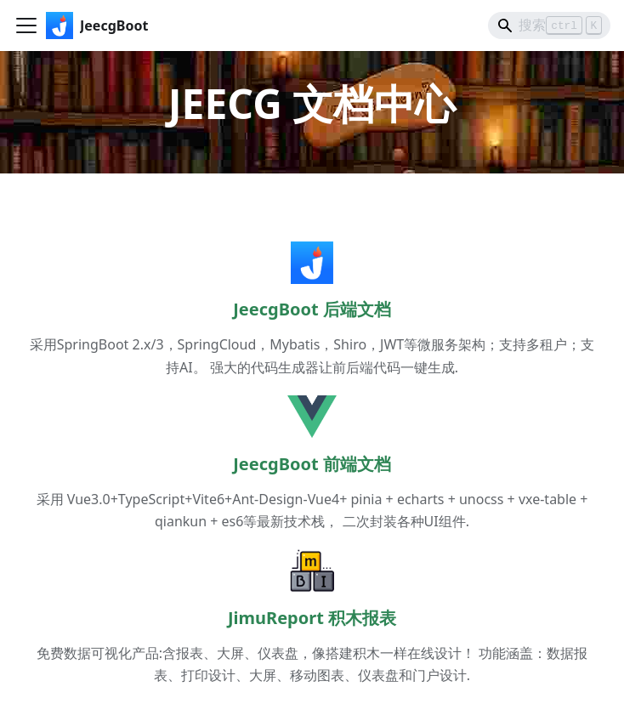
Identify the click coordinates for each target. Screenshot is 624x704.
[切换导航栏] (26, 25)
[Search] (549, 25)
